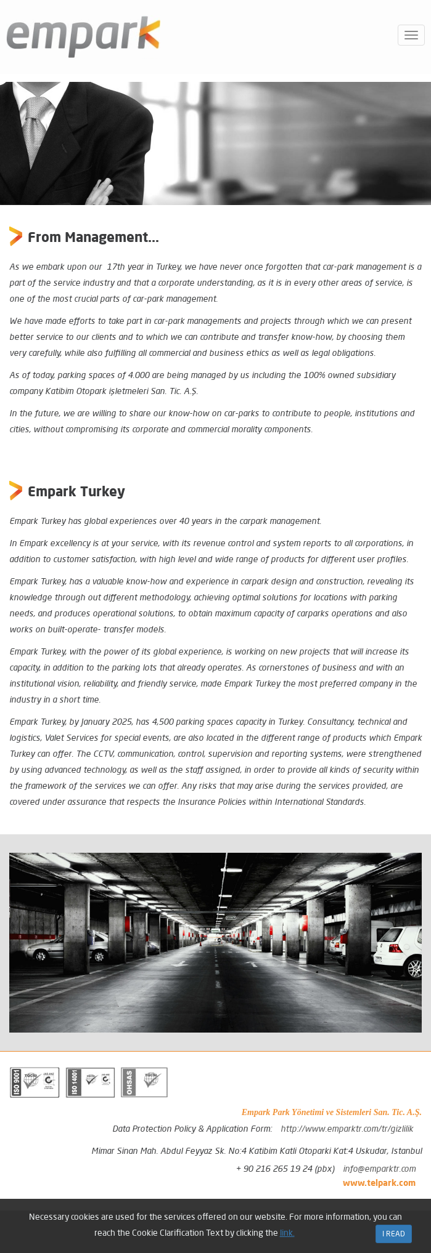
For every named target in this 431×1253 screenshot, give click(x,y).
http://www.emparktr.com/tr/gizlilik (347, 1128)
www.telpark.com (379, 1182)
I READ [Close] (393, 1233)
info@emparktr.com (379, 1168)
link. (287, 1232)
